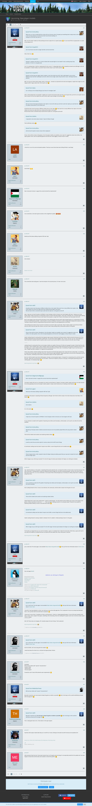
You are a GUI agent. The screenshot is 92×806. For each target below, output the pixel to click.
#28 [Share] (84, 278)
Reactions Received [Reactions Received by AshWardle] (12, 744)
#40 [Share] (84, 752)
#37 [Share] (84, 684)
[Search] (89, 1)
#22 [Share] (84, 144)
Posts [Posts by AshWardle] (9, 746)
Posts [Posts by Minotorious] (9, 584)
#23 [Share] (84, 165)
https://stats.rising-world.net (52, 546)
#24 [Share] (84, 188)
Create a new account (44, 784)
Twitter (37, 584)
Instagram (32, 584)
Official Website (33, 586)
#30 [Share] (84, 371)
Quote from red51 (30, 305)
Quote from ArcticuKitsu (32, 32)
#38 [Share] (84, 709)
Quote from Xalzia (30, 88)
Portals (25, 582)
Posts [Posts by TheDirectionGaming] (9, 723)
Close (85, 804)
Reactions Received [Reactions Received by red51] (12, 42)
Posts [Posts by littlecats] (9, 294)
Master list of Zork (28, 270)
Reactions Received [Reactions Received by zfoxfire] (12, 270)
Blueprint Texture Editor (29, 578)
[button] (74, 1)
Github (36, 590)
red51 (13, 20)
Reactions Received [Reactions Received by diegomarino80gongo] (12, 203)
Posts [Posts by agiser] (9, 181)
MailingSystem (27, 579)
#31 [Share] (84, 467)
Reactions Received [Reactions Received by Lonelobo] (12, 225)
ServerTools (26, 580)
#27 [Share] (84, 256)
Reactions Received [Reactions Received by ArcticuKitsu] (12, 316)
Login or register (82, 1)
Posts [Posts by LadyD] (9, 159)
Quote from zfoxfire (31, 116)
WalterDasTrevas (35, 653)
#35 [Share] (84, 636)
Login (51, 787)
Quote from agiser (31, 389)
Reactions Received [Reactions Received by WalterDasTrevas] (12, 650)
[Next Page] (20, 25)
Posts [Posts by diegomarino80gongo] (9, 204)
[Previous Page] (7, 25)
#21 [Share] (84, 28)
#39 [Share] (84, 730)
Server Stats (81, 546)
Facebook (44, 584)
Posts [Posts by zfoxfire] (9, 272)
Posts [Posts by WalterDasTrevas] (9, 652)
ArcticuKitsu (34, 627)
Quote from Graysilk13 (32, 47)
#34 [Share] (84, 598)
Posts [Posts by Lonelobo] (9, 227)
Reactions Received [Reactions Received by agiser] (12, 180)
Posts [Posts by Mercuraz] (9, 767)
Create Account (43, 787)
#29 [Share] (84, 301)
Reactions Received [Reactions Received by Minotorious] (12, 583)
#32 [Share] (84, 544)
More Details (80, 804)
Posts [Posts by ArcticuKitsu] (9, 317)
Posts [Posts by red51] (10, 43)
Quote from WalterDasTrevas (33, 688)
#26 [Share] (84, 233)
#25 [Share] (84, 211)
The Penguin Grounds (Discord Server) (37, 587)
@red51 (32, 571)
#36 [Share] (84, 661)
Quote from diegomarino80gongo (35, 376)
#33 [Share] (84, 568)
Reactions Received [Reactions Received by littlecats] (12, 293)
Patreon (32, 588)
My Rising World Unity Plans (31, 363)
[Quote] (84, 139)
